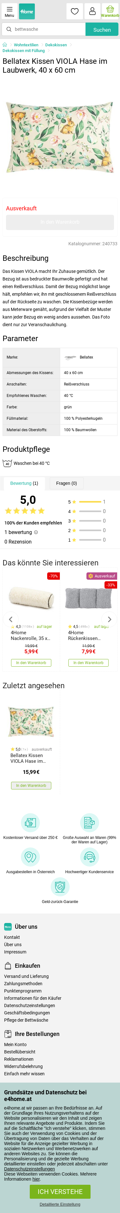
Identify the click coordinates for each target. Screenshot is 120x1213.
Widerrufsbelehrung (23, 1066)
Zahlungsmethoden (23, 983)
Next (109, 619)
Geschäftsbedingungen (27, 1013)
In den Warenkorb (60, 222)
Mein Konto (15, 1044)
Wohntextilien (26, 45)
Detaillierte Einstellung (60, 1204)
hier (36, 1179)
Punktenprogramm (22, 991)
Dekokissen (56, 45)
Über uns (13, 944)
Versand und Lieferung (26, 976)
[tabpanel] (60, 135)
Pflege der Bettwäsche (26, 1020)
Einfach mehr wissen (24, 1073)
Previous (11, 619)
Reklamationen (19, 1059)
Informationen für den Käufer (32, 998)
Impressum (15, 952)
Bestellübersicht (19, 1052)
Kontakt (12, 937)
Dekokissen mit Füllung (24, 50)
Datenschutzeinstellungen (29, 1168)
